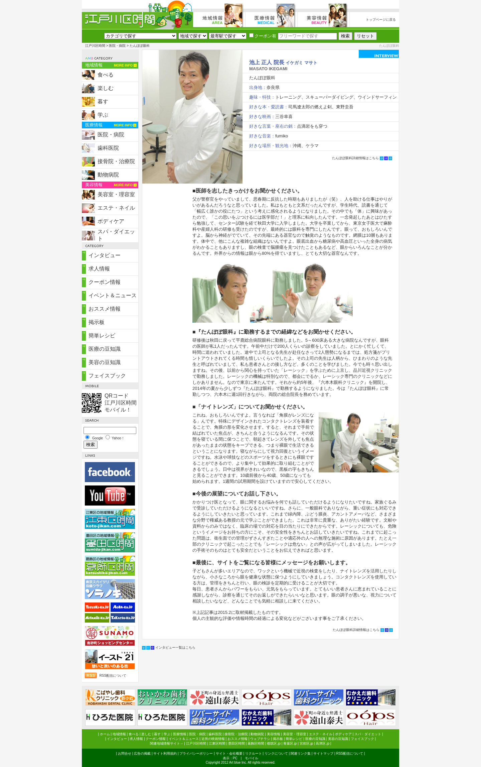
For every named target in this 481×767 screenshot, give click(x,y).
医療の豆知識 (105, 349)
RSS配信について (112, 675)
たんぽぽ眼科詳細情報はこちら (355, 158)
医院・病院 (117, 45)
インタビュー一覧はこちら (175, 647)
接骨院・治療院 (116, 161)
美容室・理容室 (116, 194)
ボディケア (111, 221)
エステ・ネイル (116, 208)
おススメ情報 (105, 309)
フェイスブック (107, 375)
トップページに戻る (381, 19)
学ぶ (103, 115)
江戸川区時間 (95, 45)
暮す (103, 101)
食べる (106, 75)
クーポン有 (262, 35)
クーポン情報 (105, 282)
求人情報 (99, 268)
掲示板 (97, 322)
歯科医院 (108, 148)
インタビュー (105, 255)
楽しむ (106, 88)
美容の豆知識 (105, 362)
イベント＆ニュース (113, 295)
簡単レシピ (102, 335)
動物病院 (108, 175)
